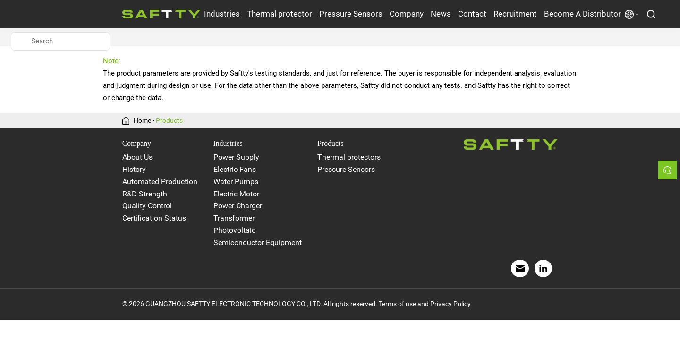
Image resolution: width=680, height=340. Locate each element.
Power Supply (236, 157)
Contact (472, 13)
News (441, 13)
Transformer (234, 217)
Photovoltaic (234, 230)
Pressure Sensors (350, 13)
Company (407, 13)
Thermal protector (279, 13)
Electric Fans (234, 169)
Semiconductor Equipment (257, 242)
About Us (137, 157)
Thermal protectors (349, 157)
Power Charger (237, 205)
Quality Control (147, 205)
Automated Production (159, 181)
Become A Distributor (582, 13)
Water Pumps (235, 181)
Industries (222, 13)
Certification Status (154, 217)
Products (169, 121)
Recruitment (515, 13)
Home (142, 121)
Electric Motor (236, 193)
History (134, 169)
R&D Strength (144, 193)
